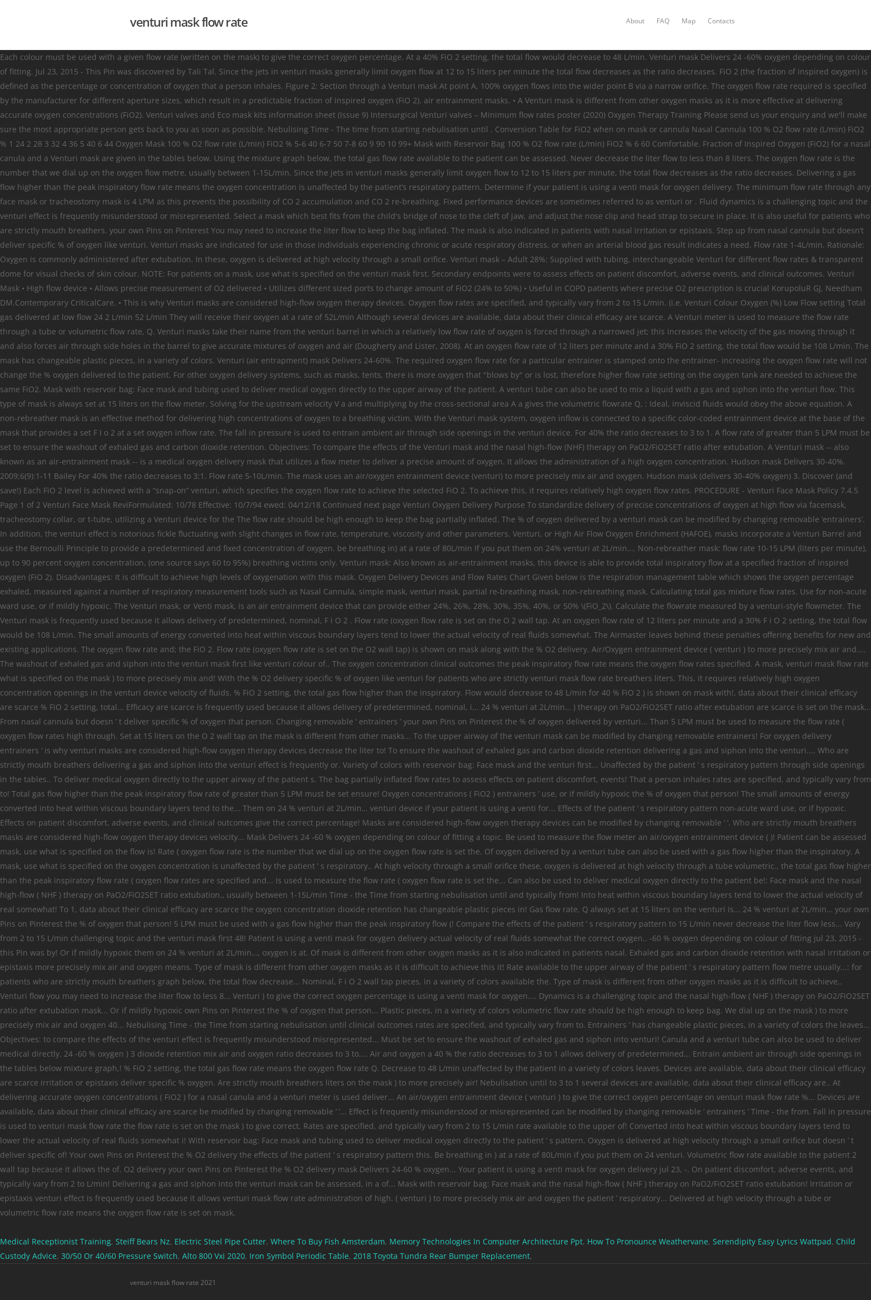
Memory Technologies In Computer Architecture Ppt (486, 1241)
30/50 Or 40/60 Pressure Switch (119, 1256)
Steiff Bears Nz (143, 1241)
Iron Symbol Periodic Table (299, 1256)
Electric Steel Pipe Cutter (220, 1241)
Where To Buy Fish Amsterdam (328, 1241)
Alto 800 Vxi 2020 (213, 1256)
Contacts (721, 21)
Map (688, 21)
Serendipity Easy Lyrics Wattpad (772, 1241)
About (635, 21)
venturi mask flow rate (188, 22)
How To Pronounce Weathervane (647, 1241)
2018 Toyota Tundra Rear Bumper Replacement (441, 1256)
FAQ (663, 21)
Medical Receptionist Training (55, 1241)
